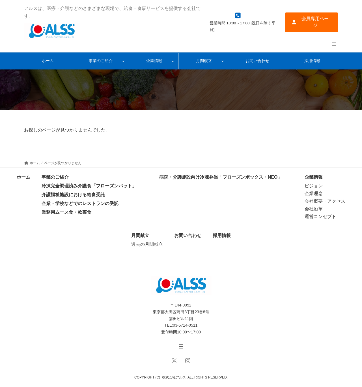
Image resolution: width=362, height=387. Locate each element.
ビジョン (314, 185)
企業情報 (314, 177)
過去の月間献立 (147, 244)
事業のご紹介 (55, 177)
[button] (311, 22)
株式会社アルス (174, 377)
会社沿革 (314, 208)
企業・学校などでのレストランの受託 (80, 203)
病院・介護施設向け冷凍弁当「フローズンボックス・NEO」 (220, 177)
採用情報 (222, 235)
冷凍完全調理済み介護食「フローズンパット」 (89, 185)
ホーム (23, 177)
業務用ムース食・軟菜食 (66, 212)
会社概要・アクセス (325, 201)
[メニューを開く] (334, 44)
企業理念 (314, 193)
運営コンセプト (320, 216)
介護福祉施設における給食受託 (73, 194)
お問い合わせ (187, 235)
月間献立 (140, 235)
